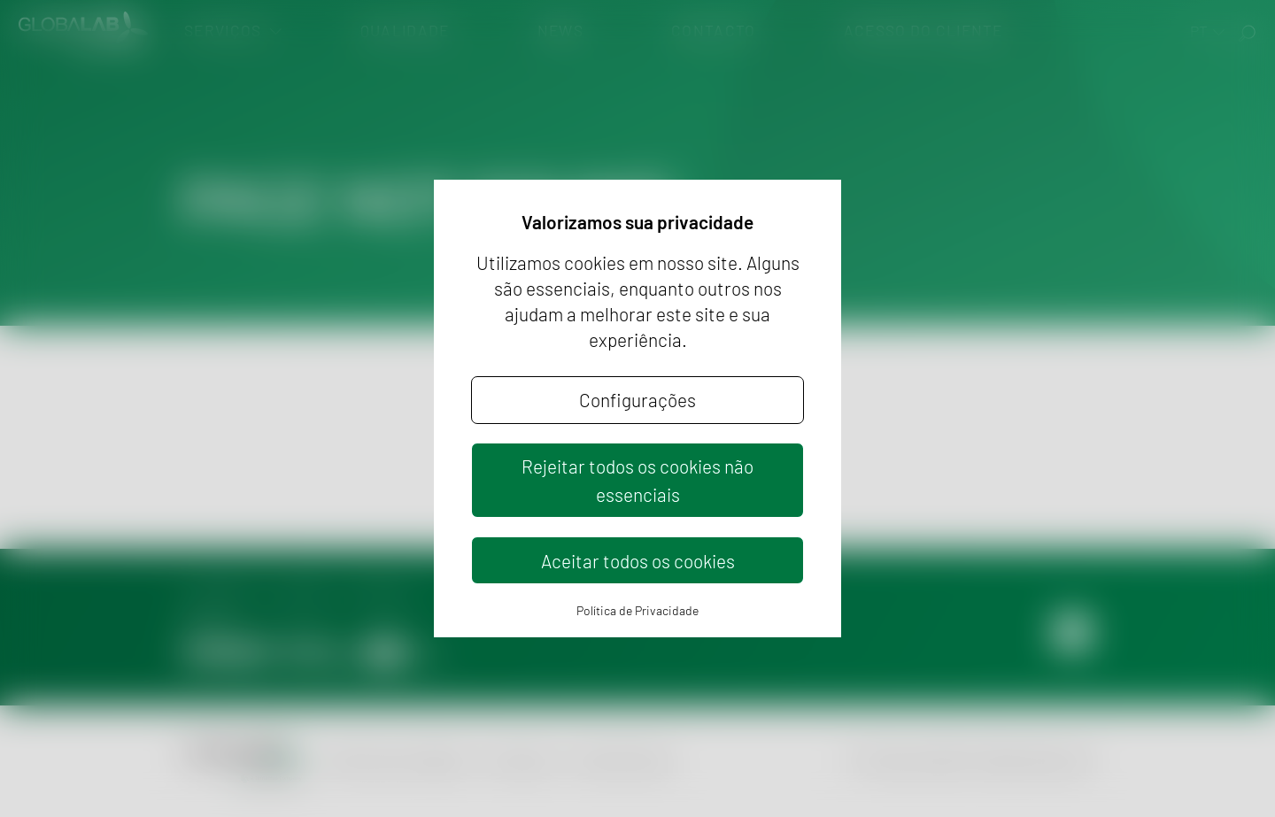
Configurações (637, 400)
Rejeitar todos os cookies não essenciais (637, 480)
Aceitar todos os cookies (638, 561)
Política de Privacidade (637, 610)
